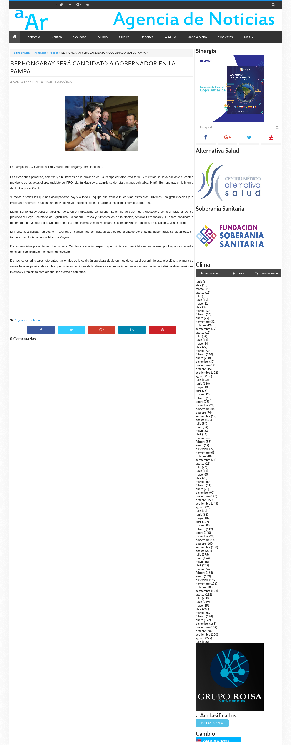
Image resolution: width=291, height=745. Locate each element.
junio (199, 281)
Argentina (40, 52)
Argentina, (52, 81)
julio (198, 296)
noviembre (203, 321)
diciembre (202, 361)
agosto (200, 292)
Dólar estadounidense (216, 740)
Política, (66, 81)
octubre (201, 325)
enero (199, 318)
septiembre (203, 329)
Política (53, 52)
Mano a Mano (197, 37)
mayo (199, 303)
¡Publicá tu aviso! (212, 722)
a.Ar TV (170, 37)
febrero (200, 314)
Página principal (22, 52)
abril (198, 285)
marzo (200, 289)
